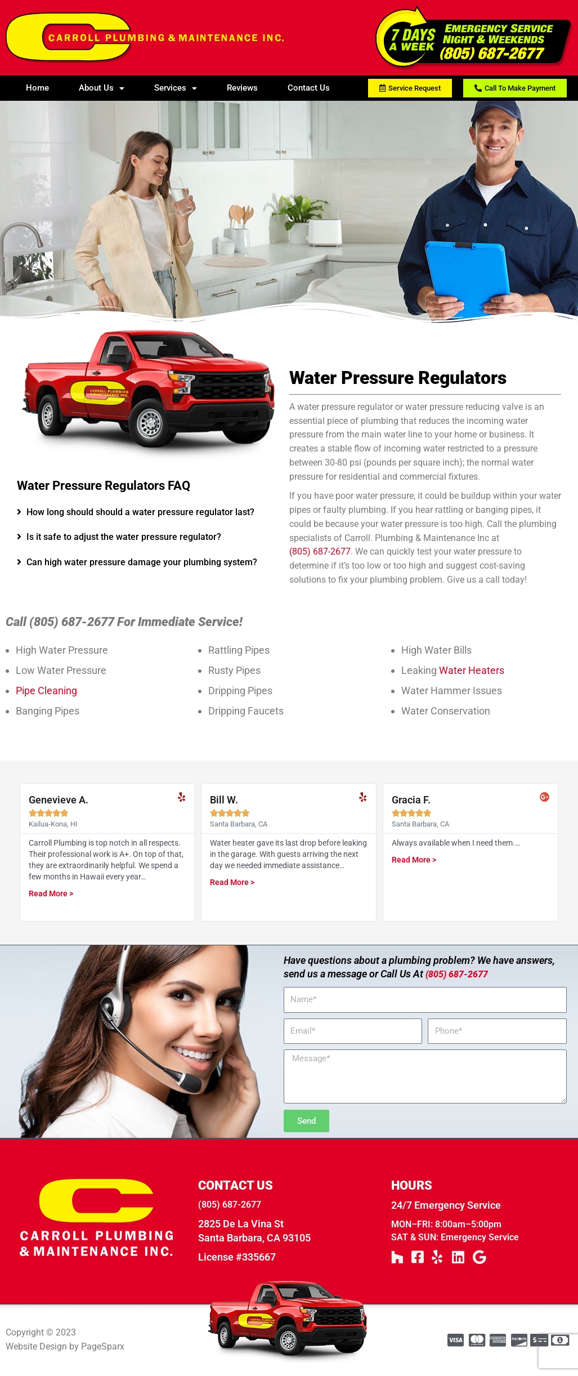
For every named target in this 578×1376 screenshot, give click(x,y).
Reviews (242, 88)
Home (37, 88)
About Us (101, 88)
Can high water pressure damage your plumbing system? (141, 562)
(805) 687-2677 (320, 551)
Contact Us (309, 88)
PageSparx (102, 1347)
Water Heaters (471, 670)
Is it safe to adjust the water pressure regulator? (123, 536)
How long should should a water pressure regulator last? (140, 512)
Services (175, 88)
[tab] (147, 512)
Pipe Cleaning (46, 690)
